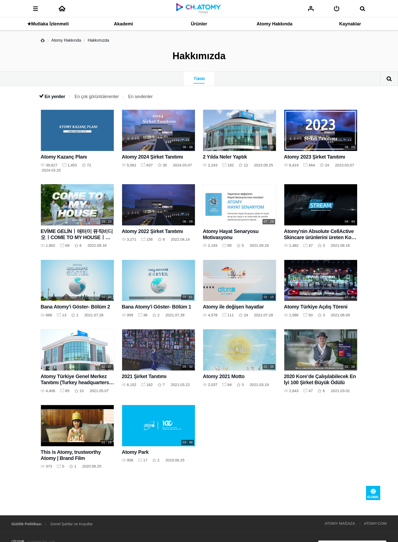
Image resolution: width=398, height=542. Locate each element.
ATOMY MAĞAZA (340, 523)
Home (43, 40)
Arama (389, 79)
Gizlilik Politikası (26, 524)
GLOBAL (373, 493)
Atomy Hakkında (66, 40)
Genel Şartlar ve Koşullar (72, 524)
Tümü (198, 78)
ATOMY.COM (375, 523)
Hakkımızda (98, 40)
